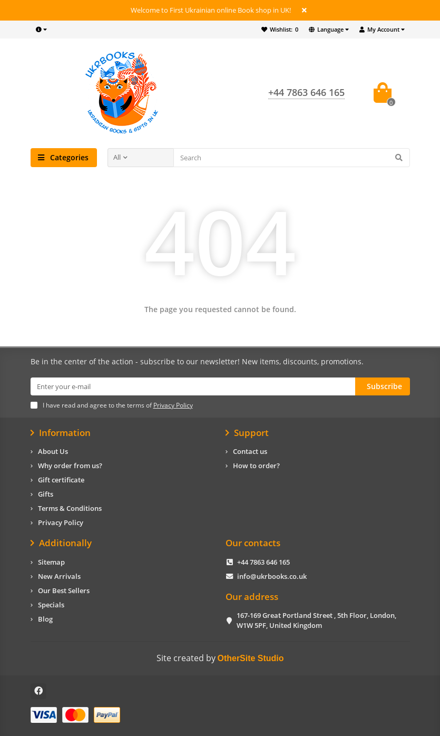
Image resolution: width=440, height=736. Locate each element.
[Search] (291, 157)
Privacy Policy (60, 522)
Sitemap (51, 562)
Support (247, 433)
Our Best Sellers (64, 590)
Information (61, 433)
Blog (45, 619)
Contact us (250, 451)
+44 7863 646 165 (263, 562)
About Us (53, 451)
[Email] (193, 386)
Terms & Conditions (70, 508)
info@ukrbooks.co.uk (272, 576)
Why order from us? (70, 465)
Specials (51, 604)
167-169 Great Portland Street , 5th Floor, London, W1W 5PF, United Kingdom (316, 620)
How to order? (256, 465)
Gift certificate (61, 480)
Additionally (61, 543)
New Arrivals (59, 576)
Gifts (45, 494)
